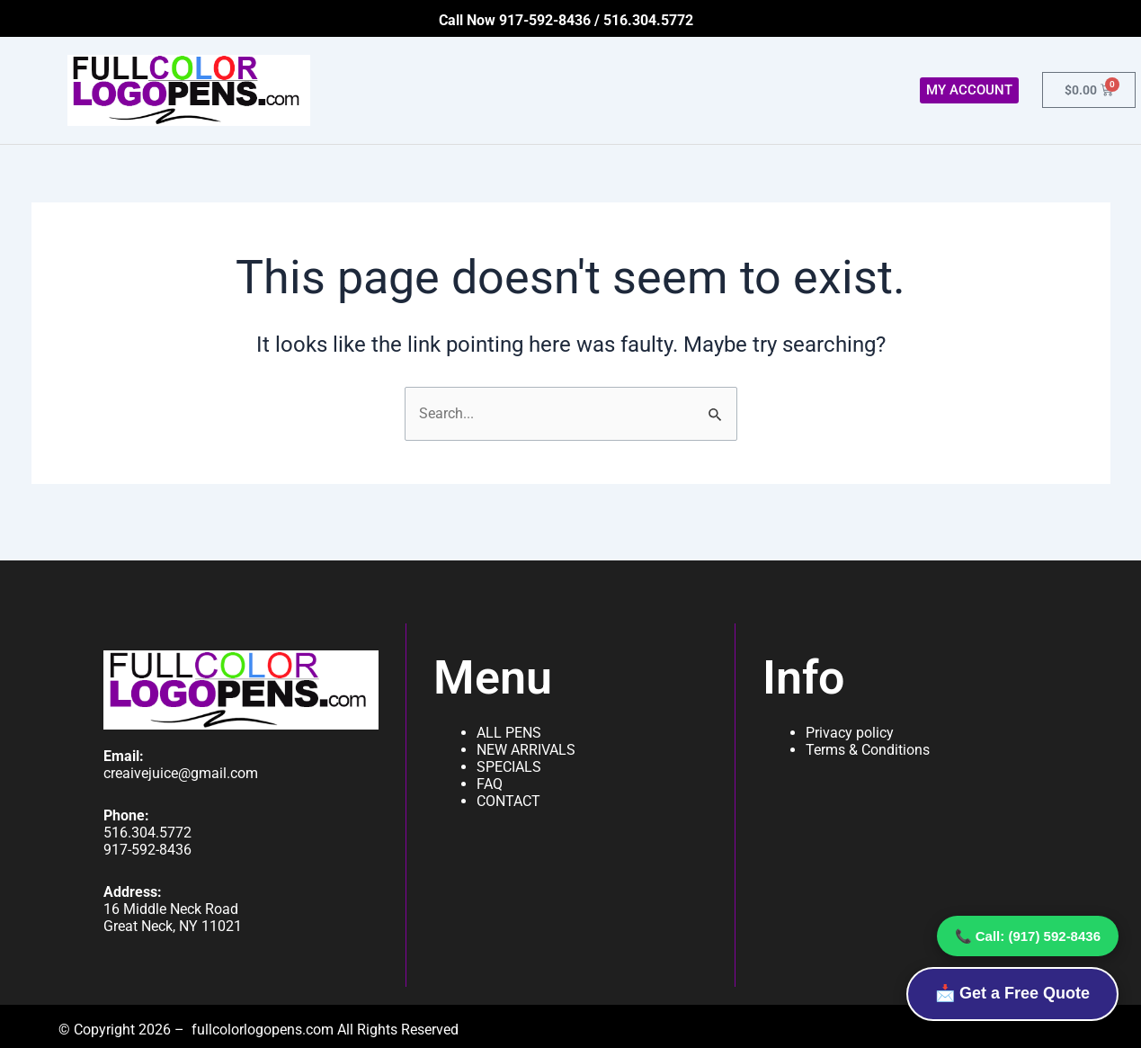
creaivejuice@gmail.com (180, 773)
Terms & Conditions (868, 749)
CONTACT (508, 801)
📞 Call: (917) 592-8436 (1028, 936)
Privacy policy (850, 732)
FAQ (490, 784)
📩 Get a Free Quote (1012, 993)
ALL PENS (509, 732)
